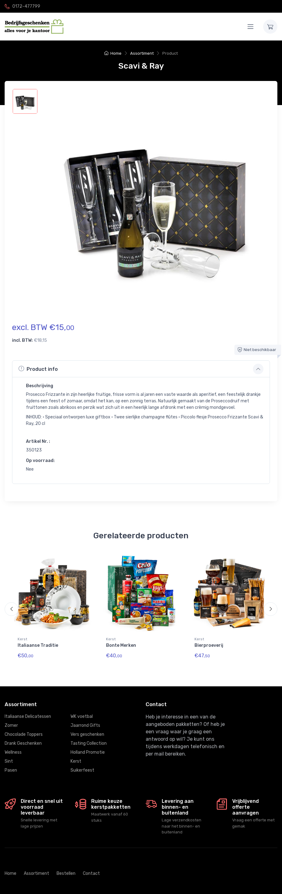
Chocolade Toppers (24, 729)
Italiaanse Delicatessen (28, 711)
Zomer (11, 720)
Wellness (13, 747)
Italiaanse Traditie (38, 645)
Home (113, 53)
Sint (9, 756)
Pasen (11, 765)
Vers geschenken (87, 729)
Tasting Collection (88, 738)
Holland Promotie (87, 747)
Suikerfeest (82, 765)
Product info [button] (38, 369)
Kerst (22, 639)
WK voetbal (81, 711)
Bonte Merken (121, 645)
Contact (91, 868)
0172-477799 (26, 6)
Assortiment (142, 53)
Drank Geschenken (23, 738)
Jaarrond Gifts (85, 720)
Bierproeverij (208, 645)
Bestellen (66, 868)
